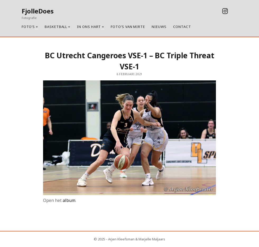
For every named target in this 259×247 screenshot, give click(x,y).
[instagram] (225, 11)
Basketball (56, 26)
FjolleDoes (38, 11)
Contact (182, 26)
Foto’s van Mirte (128, 26)
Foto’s (28, 26)
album (69, 200)
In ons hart (89, 26)
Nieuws (159, 26)
